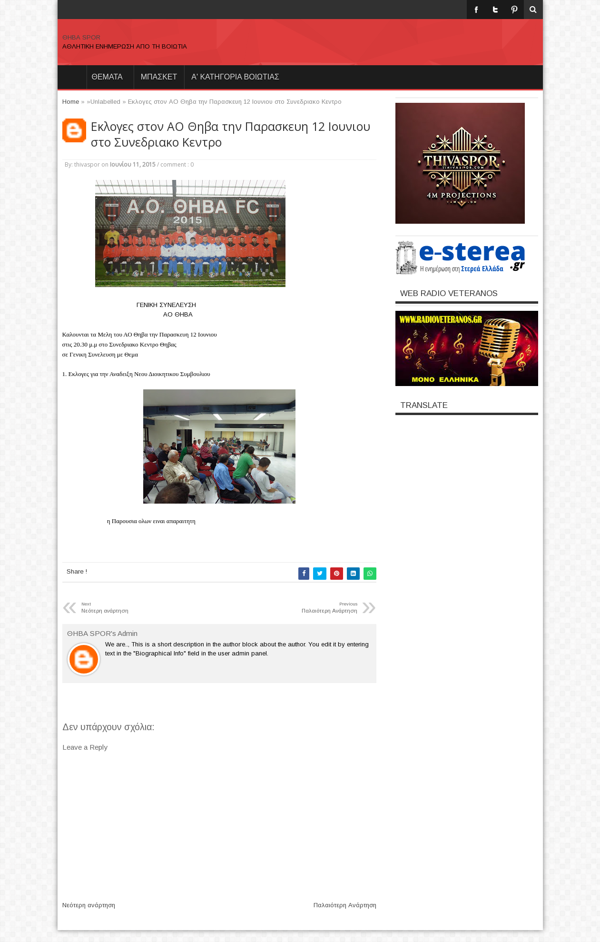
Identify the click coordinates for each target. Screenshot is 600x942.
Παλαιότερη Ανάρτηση (345, 905)
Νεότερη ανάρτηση (88, 905)
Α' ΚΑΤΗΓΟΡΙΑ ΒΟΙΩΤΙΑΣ (235, 77)
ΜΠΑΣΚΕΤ (159, 77)
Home (72, 77)
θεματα (107, 77)
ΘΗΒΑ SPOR (81, 37)
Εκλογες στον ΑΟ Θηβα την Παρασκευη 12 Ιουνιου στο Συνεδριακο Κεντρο (230, 134)
